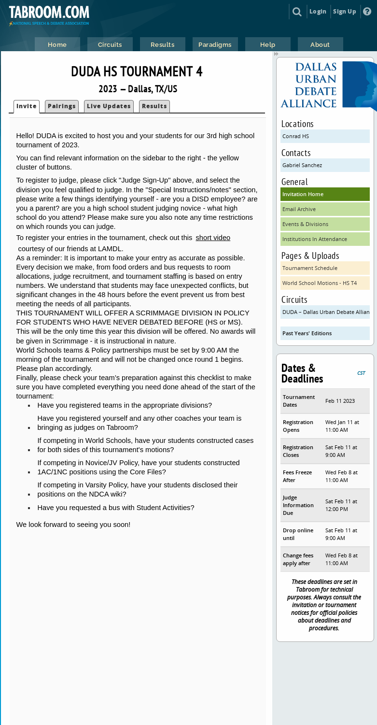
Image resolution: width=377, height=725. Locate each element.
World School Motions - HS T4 (319, 282)
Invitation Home (302, 194)
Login (317, 11)
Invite (26, 106)
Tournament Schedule (309, 267)
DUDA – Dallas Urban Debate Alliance (326, 311)
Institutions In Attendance (314, 238)
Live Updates (109, 106)
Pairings (62, 106)
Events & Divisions (305, 223)
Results (154, 106)
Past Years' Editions (307, 333)
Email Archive (299, 209)
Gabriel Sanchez (302, 165)
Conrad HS (295, 136)
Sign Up (344, 11)
